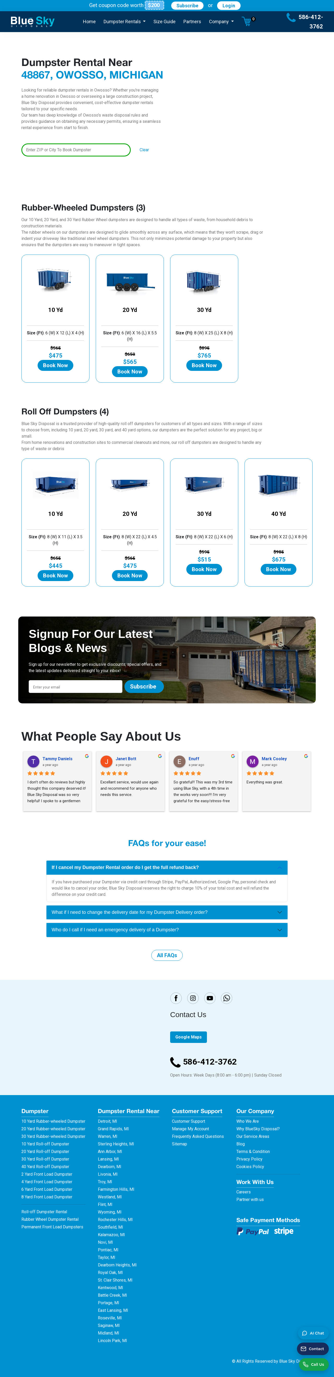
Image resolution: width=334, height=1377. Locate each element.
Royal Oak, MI (110, 1272)
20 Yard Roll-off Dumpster (45, 1151)
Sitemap (179, 1144)
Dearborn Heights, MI (117, 1265)
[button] (246, 22)
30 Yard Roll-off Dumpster (45, 1159)
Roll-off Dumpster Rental (44, 1211)
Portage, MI (108, 1302)
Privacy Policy (249, 1159)
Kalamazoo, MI (111, 1234)
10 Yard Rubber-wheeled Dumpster (53, 1121)
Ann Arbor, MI (110, 1151)
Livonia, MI (108, 1174)
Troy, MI (105, 1181)
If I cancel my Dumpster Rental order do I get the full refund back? (125, 867)
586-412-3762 (203, 1062)
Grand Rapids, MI (113, 1128)
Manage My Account (190, 1128)
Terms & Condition (253, 1151)
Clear (144, 149)
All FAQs (167, 955)
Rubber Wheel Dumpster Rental (50, 1219)
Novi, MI (105, 1242)
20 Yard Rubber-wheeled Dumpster (53, 1128)
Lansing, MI (108, 1159)
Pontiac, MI (108, 1249)
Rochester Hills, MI (115, 1219)
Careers (243, 1191)
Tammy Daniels (58, 758)
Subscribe (187, 5)
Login (229, 5)
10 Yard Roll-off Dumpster (45, 1144)
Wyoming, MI (110, 1212)
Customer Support (188, 1121)
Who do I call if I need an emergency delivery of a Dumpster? (115, 929)
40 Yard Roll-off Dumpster (45, 1166)
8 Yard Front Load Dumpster (46, 1196)
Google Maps (188, 1037)
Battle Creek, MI (112, 1295)
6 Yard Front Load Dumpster (46, 1189)
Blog (240, 1144)
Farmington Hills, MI (116, 1189)
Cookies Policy (250, 1166)
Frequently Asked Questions (198, 1136)
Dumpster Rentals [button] (123, 21)
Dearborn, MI (109, 1166)
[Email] (75, 686)
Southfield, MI (110, 1227)
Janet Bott (126, 758)
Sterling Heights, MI (116, 1144)
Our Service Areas (252, 1136)
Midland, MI (108, 1333)
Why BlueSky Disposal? (258, 1128)
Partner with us (250, 1199)
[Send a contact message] (313, 1349)
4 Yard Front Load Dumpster (46, 1181)
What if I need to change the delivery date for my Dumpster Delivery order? (129, 912)
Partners (192, 21)
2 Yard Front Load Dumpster (46, 1174)
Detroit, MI (107, 1121)
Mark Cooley (274, 758)
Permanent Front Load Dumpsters (52, 1226)
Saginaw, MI (109, 1325)
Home (89, 21)
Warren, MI (107, 1136)
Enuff (194, 758)
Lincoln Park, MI (112, 1340)
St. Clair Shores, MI (115, 1280)
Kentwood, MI (110, 1287)
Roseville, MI (110, 1317)
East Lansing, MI (113, 1310)
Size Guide (164, 21)
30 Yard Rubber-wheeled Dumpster (53, 1136)
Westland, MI (110, 1196)
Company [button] (219, 21)
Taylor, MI (106, 1257)
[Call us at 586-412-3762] (314, 1364)
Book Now (55, 365)
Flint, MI (105, 1204)
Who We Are (247, 1121)
